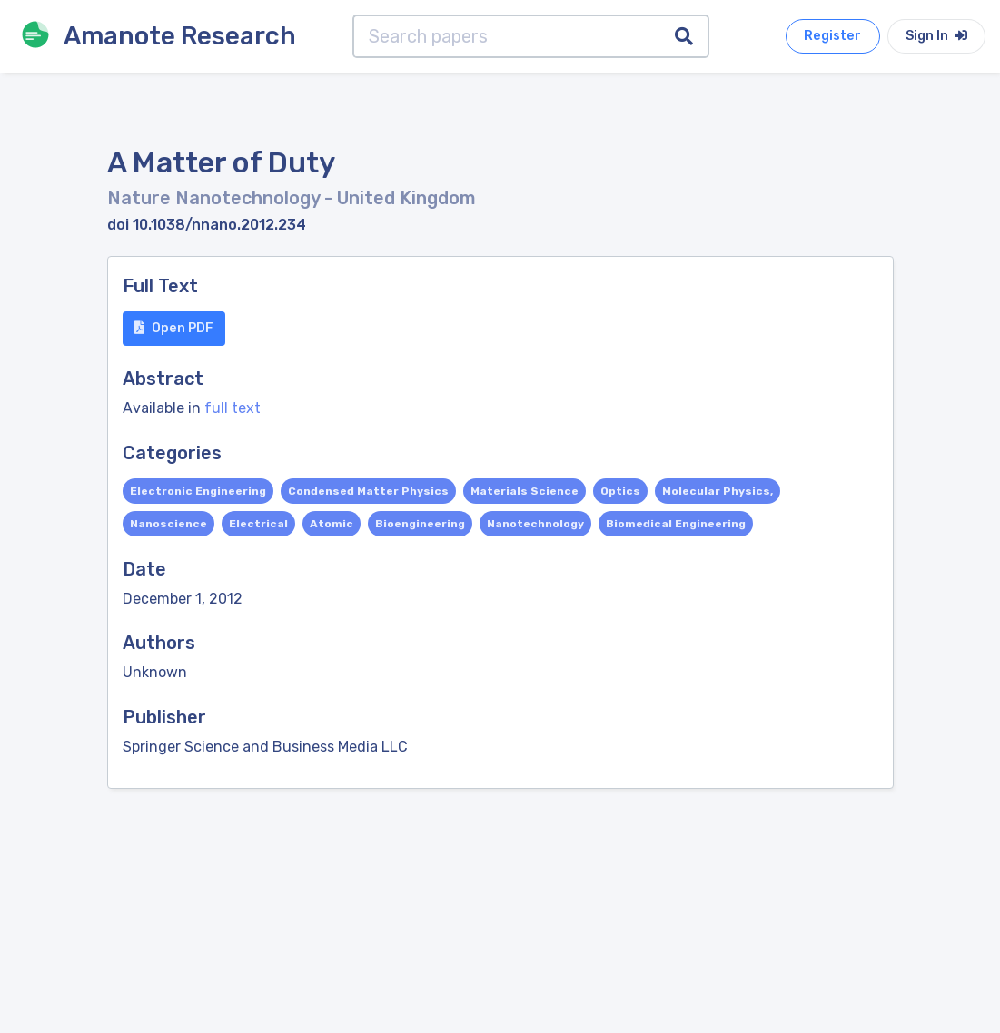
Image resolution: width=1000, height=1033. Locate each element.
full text (232, 408)
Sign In (936, 36)
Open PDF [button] (173, 328)
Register (832, 36)
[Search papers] (506, 36)
